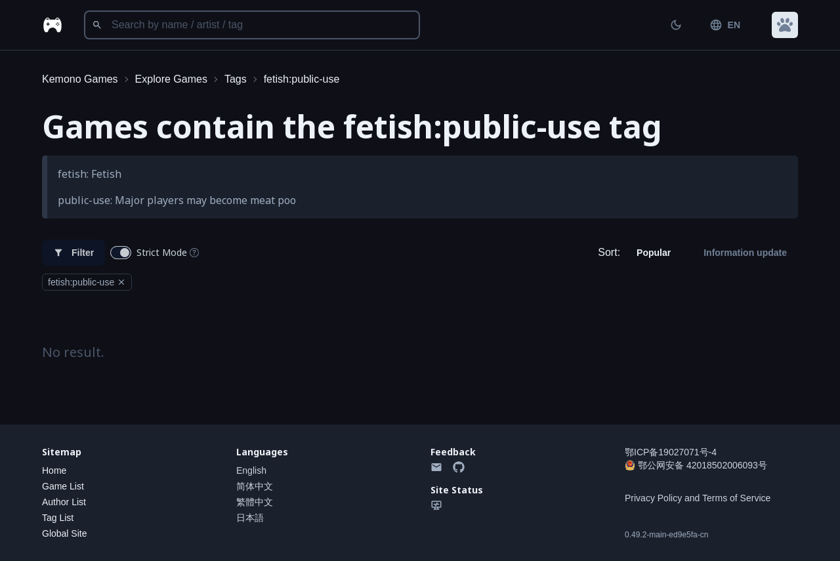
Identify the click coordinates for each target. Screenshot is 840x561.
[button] (785, 25)
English (251, 470)
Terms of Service (736, 498)
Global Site (64, 533)
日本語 (250, 517)
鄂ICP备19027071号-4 (671, 452)
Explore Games (171, 79)
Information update (745, 252)
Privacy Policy (653, 498)
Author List (64, 502)
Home (54, 470)
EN (724, 24)
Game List (63, 486)
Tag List (58, 517)
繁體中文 (254, 502)
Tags (235, 79)
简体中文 (254, 486)
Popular (654, 252)
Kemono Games (80, 79)
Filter (73, 252)
